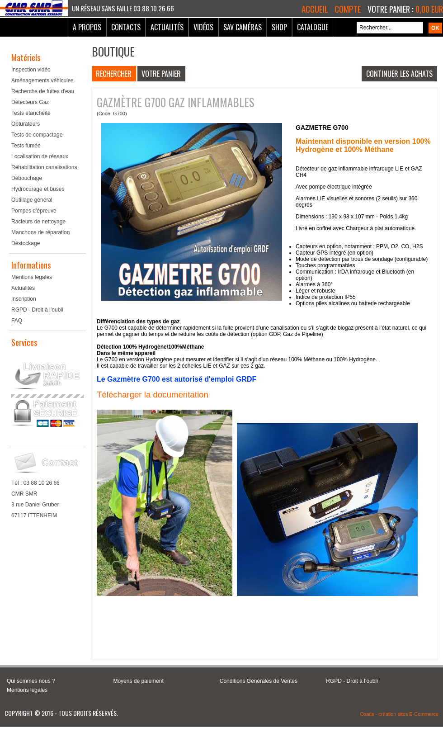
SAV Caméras (242, 27)
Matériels (25, 57)
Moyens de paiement (138, 681)
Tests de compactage (36, 135)
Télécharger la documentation (152, 394)
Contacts (126, 27)
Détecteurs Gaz (30, 102)
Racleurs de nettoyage (38, 221)
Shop (279, 27)
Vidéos (203, 27)
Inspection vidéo (31, 69)
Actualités (167, 27)
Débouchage (26, 178)
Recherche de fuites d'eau (42, 91)
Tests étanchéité (31, 113)
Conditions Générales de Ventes (258, 681)
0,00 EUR (429, 9)
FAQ (16, 320)
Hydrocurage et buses (37, 189)
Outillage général (31, 200)
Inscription (23, 299)
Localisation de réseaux (39, 156)
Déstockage (25, 243)
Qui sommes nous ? (31, 681)
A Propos (87, 27)
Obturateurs (25, 124)
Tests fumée (26, 145)
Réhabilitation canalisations (44, 167)
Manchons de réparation (40, 232)
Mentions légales (31, 277)
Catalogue (312, 27)
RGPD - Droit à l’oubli (37, 310)
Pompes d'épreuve (34, 211)
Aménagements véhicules (42, 80)
